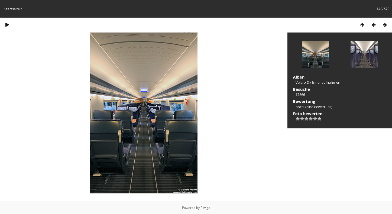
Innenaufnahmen (326, 82)
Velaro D (302, 82)
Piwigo (205, 207)
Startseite (12, 9)
